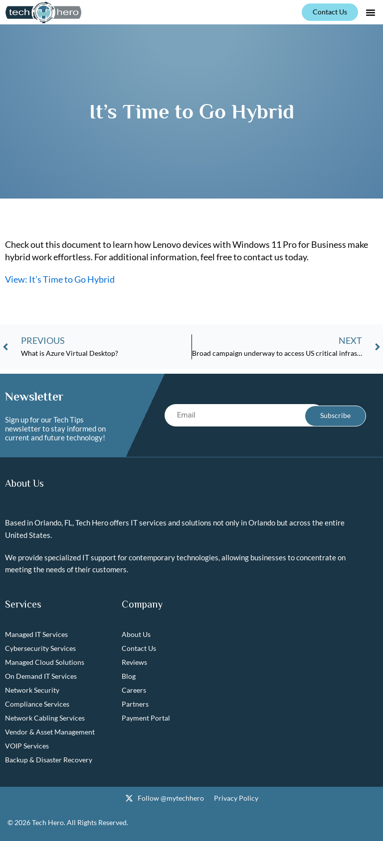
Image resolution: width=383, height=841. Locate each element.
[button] (370, 12)
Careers (134, 690)
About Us (136, 635)
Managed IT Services (36, 635)
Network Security (32, 690)
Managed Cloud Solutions (44, 662)
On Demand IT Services (41, 676)
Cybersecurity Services (40, 648)
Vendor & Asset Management (50, 732)
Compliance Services (37, 704)
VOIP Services (27, 746)
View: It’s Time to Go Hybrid (60, 279)
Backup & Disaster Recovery (48, 760)
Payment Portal (146, 718)
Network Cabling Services (45, 718)
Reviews (134, 662)
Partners (135, 704)
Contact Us (139, 648)
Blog (129, 676)
